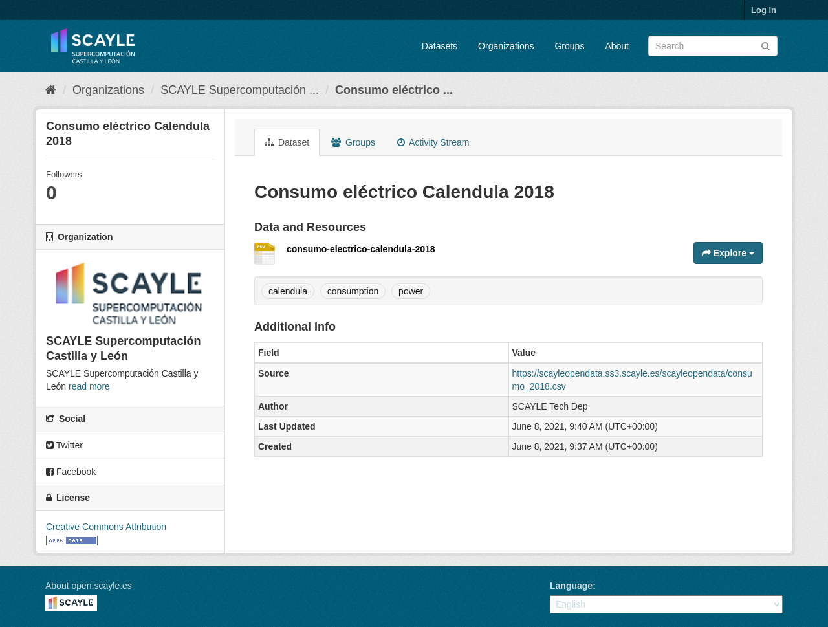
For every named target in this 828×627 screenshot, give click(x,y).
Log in (763, 10)
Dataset (287, 142)
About (617, 46)
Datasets (439, 46)
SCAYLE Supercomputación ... (239, 89)
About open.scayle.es (88, 585)
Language (571, 585)
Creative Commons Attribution (106, 527)
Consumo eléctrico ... (394, 89)
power (410, 291)
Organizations (506, 46)
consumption (352, 291)
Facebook (71, 472)
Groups (569, 46)
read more (89, 386)
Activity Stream (433, 142)
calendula (287, 291)
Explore (728, 253)
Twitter (64, 445)
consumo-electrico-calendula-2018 (361, 249)
